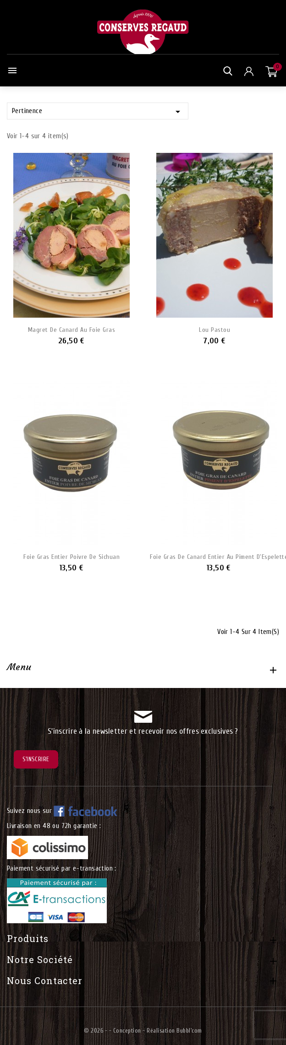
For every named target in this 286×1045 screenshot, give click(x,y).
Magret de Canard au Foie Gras (72, 330)
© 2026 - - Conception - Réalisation (130, 1030)
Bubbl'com (189, 1030)
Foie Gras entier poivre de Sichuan (71, 557)
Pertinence (97, 111)
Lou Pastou (214, 330)
